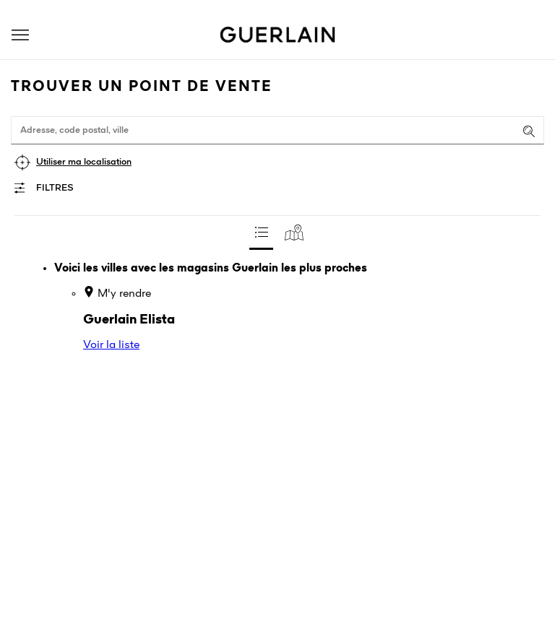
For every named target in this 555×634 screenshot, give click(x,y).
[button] (20, 35)
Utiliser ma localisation (84, 162)
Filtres (55, 188)
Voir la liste (111, 345)
